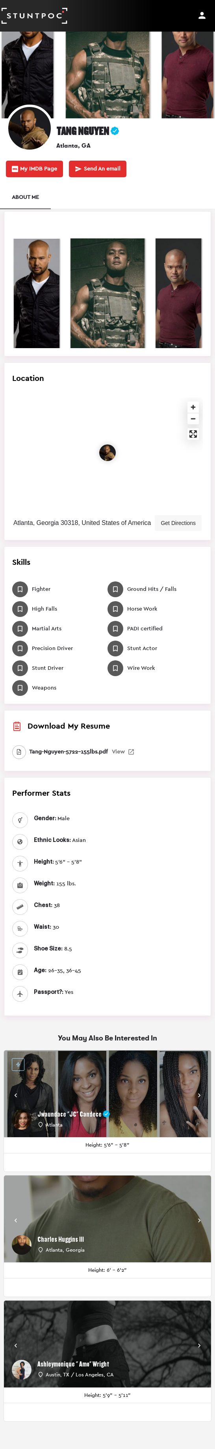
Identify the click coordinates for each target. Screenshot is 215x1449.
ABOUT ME (25, 197)
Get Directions (178, 523)
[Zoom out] (193, 418)
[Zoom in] (193, 407)
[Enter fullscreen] (193, 434)
